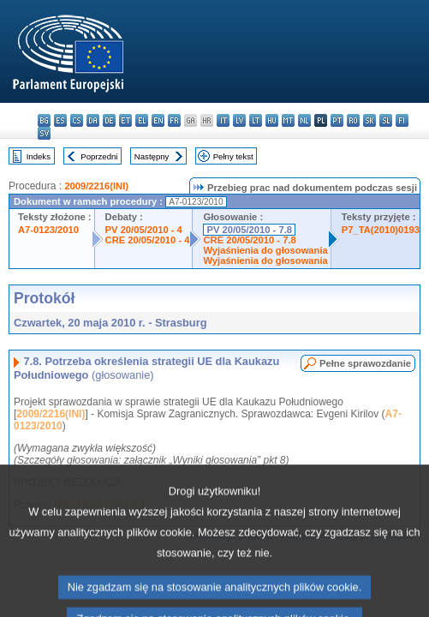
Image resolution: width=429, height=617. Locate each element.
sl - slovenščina (385, 120)
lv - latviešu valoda (239, 120)
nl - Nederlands (304, 120)
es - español (60, 120)
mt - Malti (288, 120)
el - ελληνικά (141, 120)
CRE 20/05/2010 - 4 (147, 240)
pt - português (337, 120)
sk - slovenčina (369, 120)
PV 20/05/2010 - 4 (143, 230)
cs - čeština (76, 120)
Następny (152, 156)
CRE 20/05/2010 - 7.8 (249, 240)
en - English (158, 120)
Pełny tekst (233, 156)
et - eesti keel (125, 120)
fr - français (174, 120)
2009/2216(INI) (96, 186)
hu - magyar (271, 120)
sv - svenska (44, 133)
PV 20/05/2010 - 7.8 (249, 230)
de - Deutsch (109, 120)
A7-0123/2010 (48, 230)
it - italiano (223, 120)
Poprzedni (98, 156)
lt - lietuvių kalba (255, 120)
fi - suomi (402, 120)
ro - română (353, 120)
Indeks (39, 156)
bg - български (44, 120)
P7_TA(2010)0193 (381, 230)
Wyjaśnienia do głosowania (265, 250)
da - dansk (92, 120)
